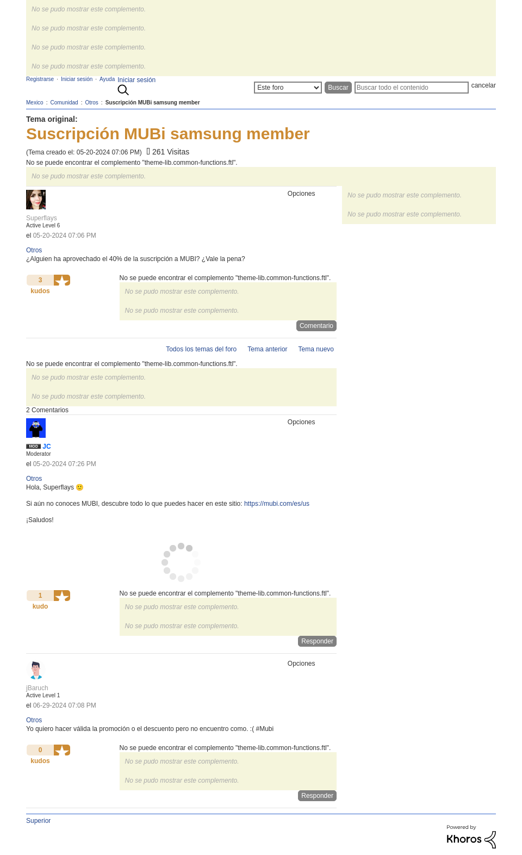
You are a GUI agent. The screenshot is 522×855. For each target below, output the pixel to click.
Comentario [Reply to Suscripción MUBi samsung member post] (316, 326)
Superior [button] (38, 821)
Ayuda (107, 79)
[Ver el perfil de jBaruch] (37, 688)
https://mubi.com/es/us (276, 503)
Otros (34, 250)
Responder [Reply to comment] (317, 641)
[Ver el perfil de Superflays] (41, 218)
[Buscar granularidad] (288, 88)
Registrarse (40, 79)
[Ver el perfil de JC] (46, 446)
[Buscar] (412, 88)
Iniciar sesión (136, 80)
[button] (62, 280)
